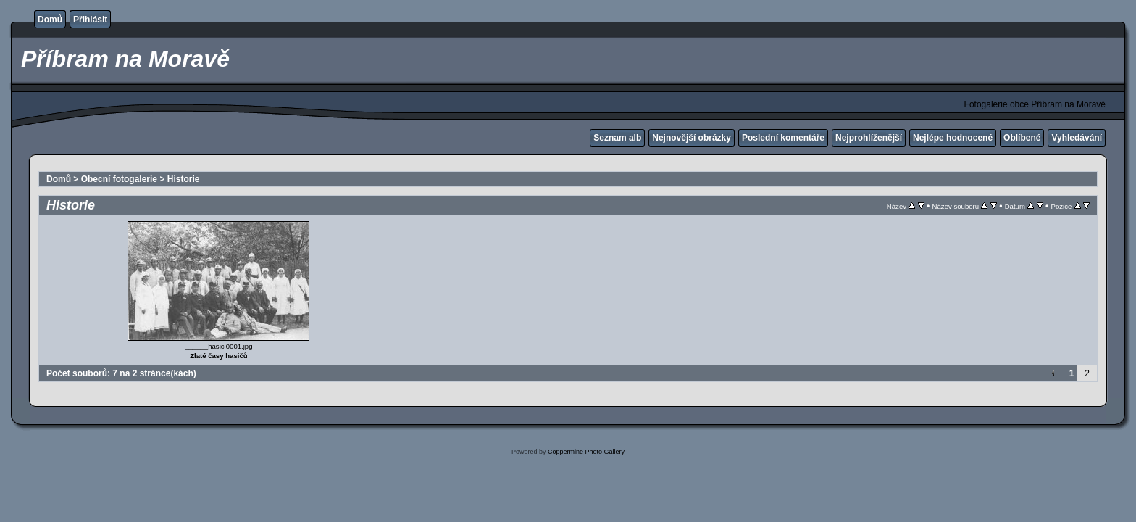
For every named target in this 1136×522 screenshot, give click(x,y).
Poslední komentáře (783, 138)
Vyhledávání (1076, 138)
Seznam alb (617, 138)
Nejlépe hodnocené (953, 138)
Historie (183, 179)
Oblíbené (1021, 138)
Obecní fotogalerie (119, 179)
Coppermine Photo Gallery (586, 451)
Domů (50, 19)
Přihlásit (90, 19)
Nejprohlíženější (868, 138)
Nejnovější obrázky (691, 138)
